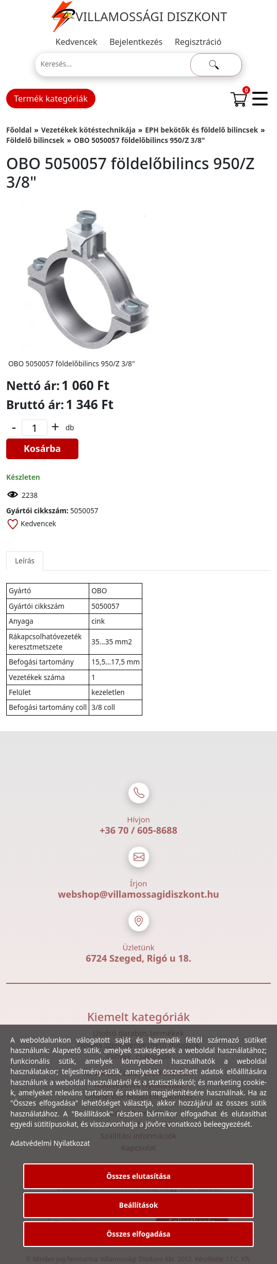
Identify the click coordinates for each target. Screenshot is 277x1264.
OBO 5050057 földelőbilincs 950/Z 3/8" (139, 140)
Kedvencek (76, 41)
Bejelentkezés (135, 41)
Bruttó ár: (35, 404)
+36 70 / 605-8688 (138, 830)
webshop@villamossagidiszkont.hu (138, 894)
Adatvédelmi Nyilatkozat (50, 1143)
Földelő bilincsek (35, 140)
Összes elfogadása (139, 1234)
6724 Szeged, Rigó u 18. (138, 958)
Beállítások (138, 1205)
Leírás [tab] (25, 560)
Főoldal (18, 130)
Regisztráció (198, 41)
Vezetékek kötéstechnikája (88, 130)
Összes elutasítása (138, 1176)
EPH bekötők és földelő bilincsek (201, 130)
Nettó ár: (33, 385)
